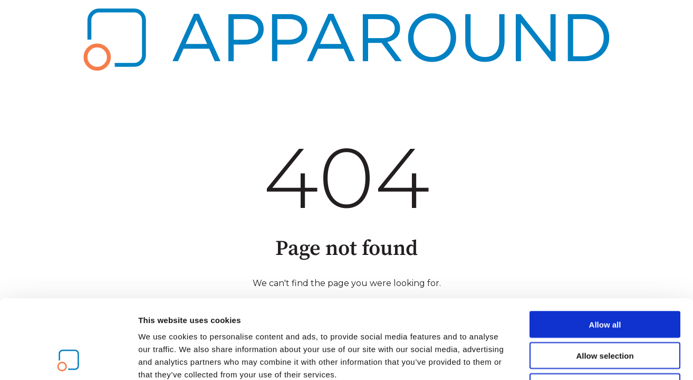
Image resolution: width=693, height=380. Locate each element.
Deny (605, 312)
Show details (553, 359)
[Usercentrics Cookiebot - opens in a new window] (68, 359)
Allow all (605, 250)
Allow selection (604, 281)
